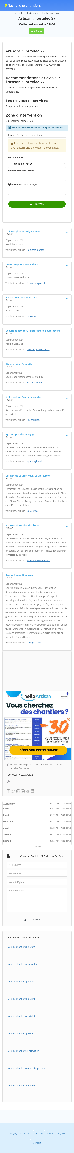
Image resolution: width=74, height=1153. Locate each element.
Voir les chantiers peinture (21, 946)
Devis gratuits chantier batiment (43, 12)
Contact (37, 1142)
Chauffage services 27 (38, 349)
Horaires (38, 846)
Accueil (18, 12)
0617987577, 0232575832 (20, 774)
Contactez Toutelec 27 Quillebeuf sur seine (42, 856)
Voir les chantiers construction (23, 1050)
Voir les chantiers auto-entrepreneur (26, 1068)
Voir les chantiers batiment (21, 1085)
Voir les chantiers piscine (20, 1033)
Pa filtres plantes (35, 249)
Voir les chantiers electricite (21, 1016)
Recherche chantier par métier (24, 937)
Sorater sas (33, 510)
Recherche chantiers (23, 5)
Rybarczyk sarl (34, 461)
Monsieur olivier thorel (38, 560)
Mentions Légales (56, 1133)
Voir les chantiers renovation (22, 964)
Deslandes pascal (36, 283)
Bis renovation (34, 382)
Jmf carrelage (34, 419)
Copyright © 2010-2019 (20, 1133)
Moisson (31, 316)
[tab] (37, 232)
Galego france (34, 642)
